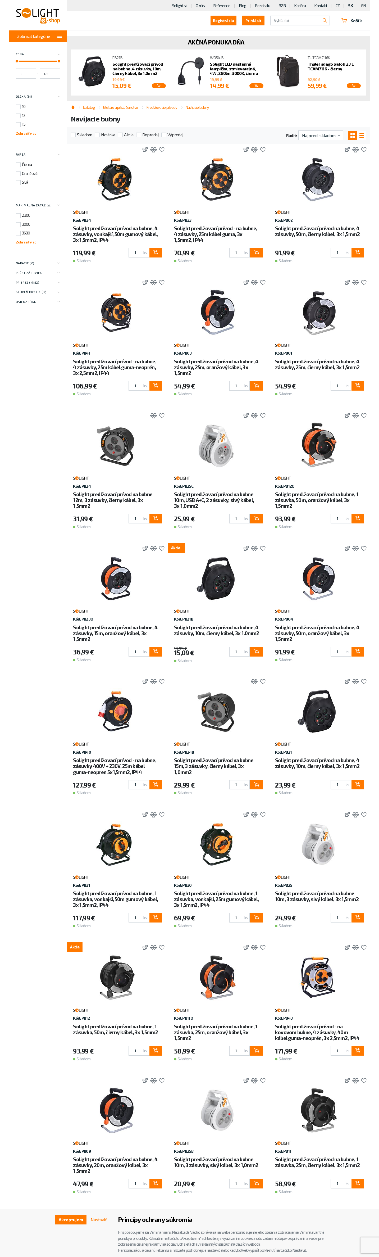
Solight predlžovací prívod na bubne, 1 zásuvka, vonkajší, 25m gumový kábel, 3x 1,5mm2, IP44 (216, 899)
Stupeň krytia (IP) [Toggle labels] (38, 292)
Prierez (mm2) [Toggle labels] (38, 283)
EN (363, 5)
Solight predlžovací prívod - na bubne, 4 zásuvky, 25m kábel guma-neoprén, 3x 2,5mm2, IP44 (114, 367)
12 (24, 115)
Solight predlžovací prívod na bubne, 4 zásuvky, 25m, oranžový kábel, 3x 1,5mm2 (216, 367)
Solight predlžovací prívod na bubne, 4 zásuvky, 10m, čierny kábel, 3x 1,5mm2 (317, 763)
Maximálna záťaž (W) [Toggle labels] (38, 205)
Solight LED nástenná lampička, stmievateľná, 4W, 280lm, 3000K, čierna (234, 68)
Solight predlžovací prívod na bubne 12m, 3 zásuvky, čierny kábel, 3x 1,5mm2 (112, 500)
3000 (26, 224)
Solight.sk (180, 5)
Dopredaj (150, 134)
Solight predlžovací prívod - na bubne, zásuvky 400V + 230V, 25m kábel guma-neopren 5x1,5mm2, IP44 (114, 766)
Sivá (25, 182)
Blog (242, 5)
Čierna (27, 164)
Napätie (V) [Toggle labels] (38, 263)
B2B (282, 5)
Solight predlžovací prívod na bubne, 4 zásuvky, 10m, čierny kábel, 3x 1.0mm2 (137, 68)
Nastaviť (99, 1219)
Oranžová (30, 173)
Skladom (84, 134)
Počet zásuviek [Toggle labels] (38, 273)
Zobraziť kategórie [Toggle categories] (39, 36)
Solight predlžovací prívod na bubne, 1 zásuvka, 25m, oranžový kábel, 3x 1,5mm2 (216, 1032)
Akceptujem (71, 1219)
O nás (200, 5)
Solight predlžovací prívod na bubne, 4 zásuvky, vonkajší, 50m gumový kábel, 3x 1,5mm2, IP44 (115, 234)
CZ (338, 5)
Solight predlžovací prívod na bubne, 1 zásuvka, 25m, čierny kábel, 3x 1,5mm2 (317, 1162)
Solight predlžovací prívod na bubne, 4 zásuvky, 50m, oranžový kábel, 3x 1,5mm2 (317, 633)
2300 (26, 215)
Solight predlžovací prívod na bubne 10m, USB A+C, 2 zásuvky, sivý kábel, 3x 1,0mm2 (214, 500)
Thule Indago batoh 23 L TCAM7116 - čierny (331, 66)
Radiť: (291, 135)
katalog (89, 107)
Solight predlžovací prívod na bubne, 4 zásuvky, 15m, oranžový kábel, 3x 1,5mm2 (115, 633)
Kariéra (300, 5)
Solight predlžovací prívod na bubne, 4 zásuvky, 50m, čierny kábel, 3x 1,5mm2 (317, 231)
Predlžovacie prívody (162, 107)
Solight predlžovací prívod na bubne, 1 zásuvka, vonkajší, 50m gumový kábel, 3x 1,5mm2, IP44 (115, 899)
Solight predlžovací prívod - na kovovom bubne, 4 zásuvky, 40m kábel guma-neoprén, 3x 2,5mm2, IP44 (317, 1032)
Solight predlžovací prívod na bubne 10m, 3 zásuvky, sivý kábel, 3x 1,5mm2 (317, 896)
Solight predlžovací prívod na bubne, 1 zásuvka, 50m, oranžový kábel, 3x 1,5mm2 (317, 500)
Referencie (221, 5)
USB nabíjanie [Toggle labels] (38, 302)
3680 (26, 232)
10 (24, 106)
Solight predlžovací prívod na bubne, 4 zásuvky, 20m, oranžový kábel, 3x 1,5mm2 (115, 1165)
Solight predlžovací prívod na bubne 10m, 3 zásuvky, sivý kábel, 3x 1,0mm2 (216, 1162)
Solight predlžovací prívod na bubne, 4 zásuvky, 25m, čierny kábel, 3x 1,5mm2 (317, 364)
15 (24, 124)
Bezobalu (262, 5)
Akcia (128, 134)
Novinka (108, 134)
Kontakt (320, 5)
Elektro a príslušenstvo (120, 107)
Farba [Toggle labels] (38, 154)
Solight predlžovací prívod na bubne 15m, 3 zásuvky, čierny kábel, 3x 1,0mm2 (213, 766)
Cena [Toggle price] (38, 54)
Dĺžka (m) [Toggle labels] (38, 96)
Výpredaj (175, 134)
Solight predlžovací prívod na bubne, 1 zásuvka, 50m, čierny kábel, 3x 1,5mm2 (115, 1029)
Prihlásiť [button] (253, 20)
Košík (351, 20)
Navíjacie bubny (197, 107)
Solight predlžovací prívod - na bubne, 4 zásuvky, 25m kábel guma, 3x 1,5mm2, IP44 (215, 234)
